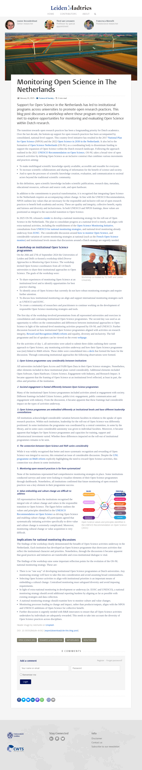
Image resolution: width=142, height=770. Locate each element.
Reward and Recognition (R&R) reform (47, 333)
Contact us (97, 742)
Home (50, 13)
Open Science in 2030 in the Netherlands (78, 141)
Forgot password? (114, 660)
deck (91, 351)
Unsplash (50, 625)
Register (100, 660)
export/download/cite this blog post (61, 630)
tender (47, 218)
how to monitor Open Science (93, 232)
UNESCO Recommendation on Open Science (61, 152)
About (86, 13)
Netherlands (73, 640)
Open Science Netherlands (43, 145)
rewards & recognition (51, 640)
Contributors (68, 13)
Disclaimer (97, 738)
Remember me (28, 674)
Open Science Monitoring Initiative (95, 225)
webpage (82, 337)
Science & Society (46, 98)
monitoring (89, 640)
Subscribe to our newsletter (105, 746)
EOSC (36, 232)
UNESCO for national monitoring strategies (59, 229)
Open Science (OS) (26, 640)
